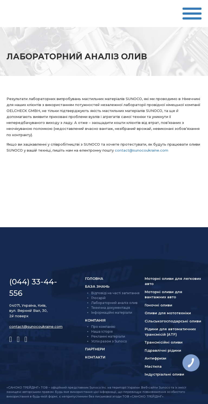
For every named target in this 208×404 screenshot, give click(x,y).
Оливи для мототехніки (168, 313)
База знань (97, 286)
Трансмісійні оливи (164, 342)
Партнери (95, 349)
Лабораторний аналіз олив (114, 303)
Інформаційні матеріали (111, 312)
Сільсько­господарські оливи (173, 321)
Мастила (153, 366)
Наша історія (102, 331)
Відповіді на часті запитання (115, 293)
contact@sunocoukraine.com (141, 150)
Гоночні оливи (158, 305)
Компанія (95, 320)
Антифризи (155, 358)
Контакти (95, 357)
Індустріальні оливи (164, 374)
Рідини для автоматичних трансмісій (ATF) (170, 331)
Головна (94, 278)
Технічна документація (110, 308)
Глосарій (98, 298)
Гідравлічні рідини (163, 350)
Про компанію (103, 327)
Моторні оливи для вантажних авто (163, 294)
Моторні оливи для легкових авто (173, 281)
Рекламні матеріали (108, 336)
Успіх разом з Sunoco (109, 341)
